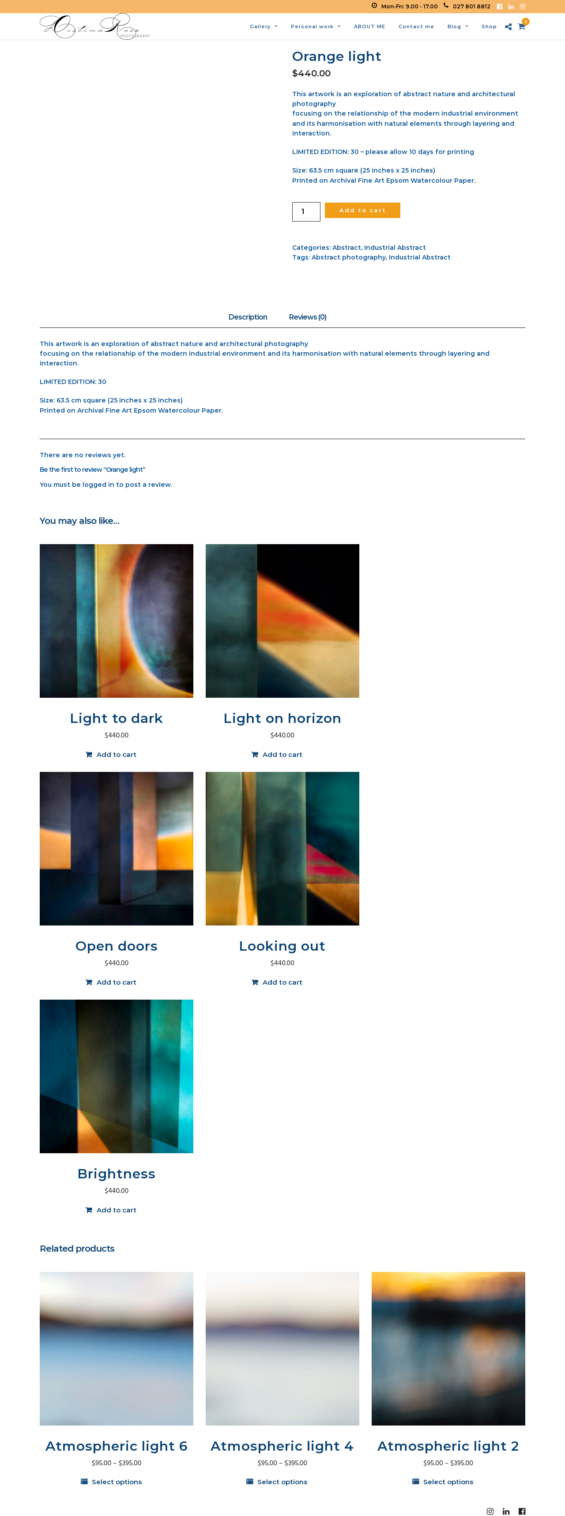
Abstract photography (349, 257)
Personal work (312, 26)
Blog (454, 26)
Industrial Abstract (395, 248)
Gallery (260, 26)
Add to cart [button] (116, 754)
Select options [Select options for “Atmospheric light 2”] (448, 1482)
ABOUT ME (369, 26)
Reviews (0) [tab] (307, 317)
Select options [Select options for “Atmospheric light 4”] (282, 1482)
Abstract (346, 248)
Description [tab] (248, 317)
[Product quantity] (306, 212)
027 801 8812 (467, 6)
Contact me (416, 26)
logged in (98, 485)
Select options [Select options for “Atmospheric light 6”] (117, 1482)
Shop (489, 26)
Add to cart (362, 210)
